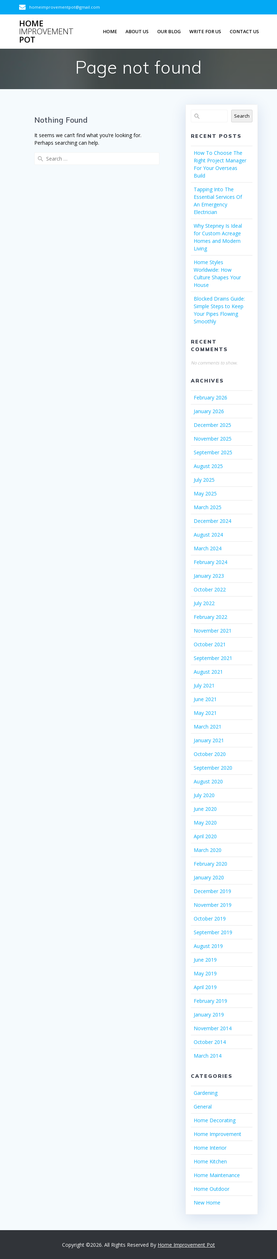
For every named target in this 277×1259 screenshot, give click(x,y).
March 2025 (207, 507)
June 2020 (205, 808)
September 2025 (213, 452)
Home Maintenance (217, 1175)
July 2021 (204, 685)
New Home (207, 1202)
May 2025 (205, 493)
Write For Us (205, 32)
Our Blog (169, 32)
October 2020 (210, 754)
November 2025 (213, 438)
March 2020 (207, 850)
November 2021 (213, 630)
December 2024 (212, 520)
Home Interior (210, 1147)
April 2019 (205, 987)
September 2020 (213, 767)
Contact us (244, 32)
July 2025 (204, 479)
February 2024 (210, 562)
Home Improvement (217, 1134)
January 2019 (209, 1014)
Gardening (205, 1092)
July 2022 (204, 603)
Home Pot (46, 31)
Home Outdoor (211, 1188)
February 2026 (210, 397)
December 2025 (212, 424)
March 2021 (207, 726)
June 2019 (205, 959)
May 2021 (205, 712)
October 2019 (210, 918)
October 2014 (210, 1042)
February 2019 (210, 1000)
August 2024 (208, 534)
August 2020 (208, 781)
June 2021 (205, 699)
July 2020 (204, 795)
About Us (137, 32)
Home (110, 32)
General (203, 1106)
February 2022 (210, 616)
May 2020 (205, 822)
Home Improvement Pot (186, 1244)
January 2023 (209, 575)
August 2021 (208, 671)
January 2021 (209, 740)
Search (242, 116)
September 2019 (213, 932)
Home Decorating (215, 1120)
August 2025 (208, 466)
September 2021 (213, 658)
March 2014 (207, 1055)
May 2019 (205, 973)
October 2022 (210, 589)
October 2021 (210, 644)
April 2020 (205, 836)
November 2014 (213, 1028)
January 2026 (209, 411)
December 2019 (212, 891)
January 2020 (209, 877)
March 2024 (207, 548)
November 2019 (213, 904)
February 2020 (210, 863)
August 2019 (208, 946)
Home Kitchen (210, 1161)
